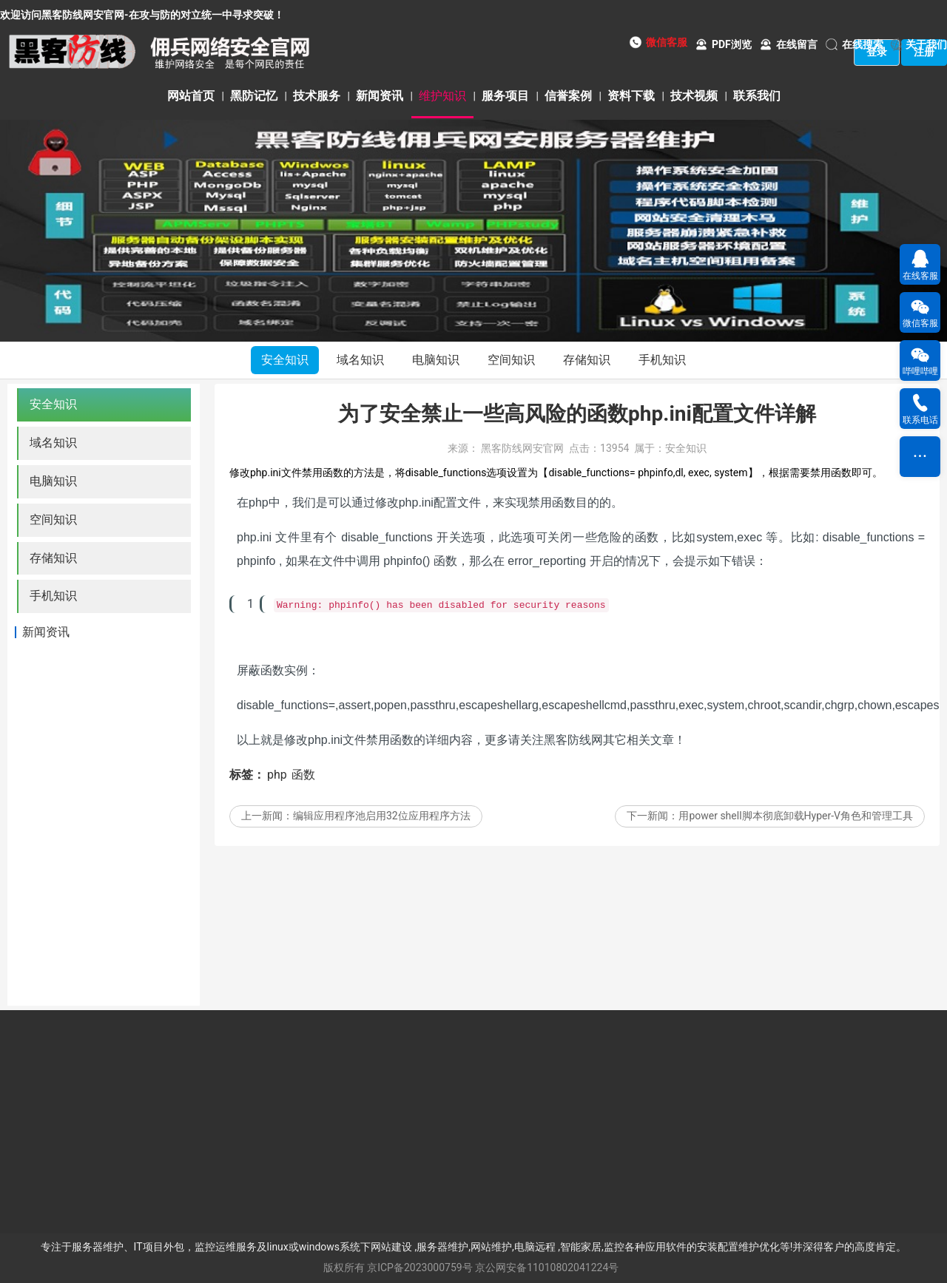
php (277, 791)
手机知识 (662, 360)
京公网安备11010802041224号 (547, 1267)
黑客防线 (567, 756)
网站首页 (191, 96)
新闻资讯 (379, 96)
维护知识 (442, 96)
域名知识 (360, 360)
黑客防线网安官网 (522, 464)
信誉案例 (568, 96)
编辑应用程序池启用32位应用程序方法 (382, 832)
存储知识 (586, 360)
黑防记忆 (253, 96)
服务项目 (505, 96)
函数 (303, 791)
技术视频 (694, 96)
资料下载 (631, 96)
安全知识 (285, 360)
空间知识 (511, 360)
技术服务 (316, 96)
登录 (876, 52)
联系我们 (757, 96)
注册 (924, 52)
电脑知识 (435, 360)
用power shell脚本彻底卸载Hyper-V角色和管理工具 (795, 832)
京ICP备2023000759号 (419, 1267)
